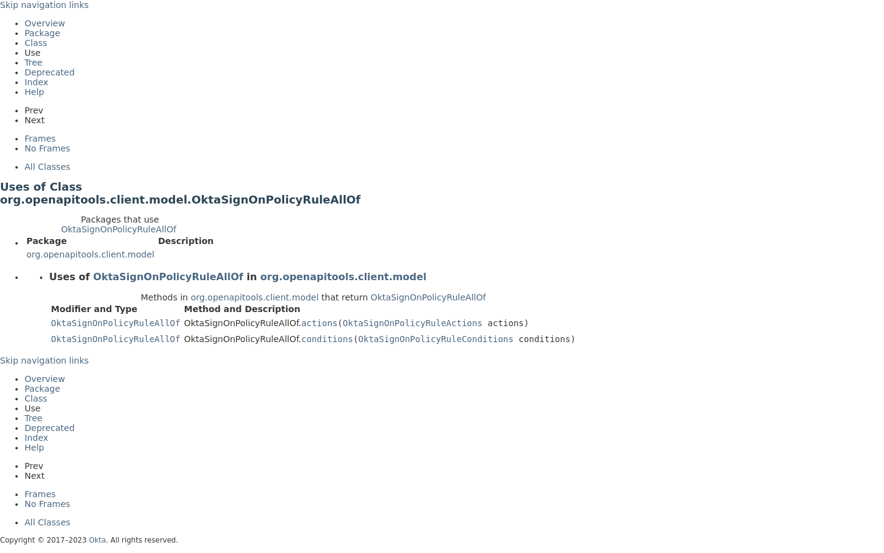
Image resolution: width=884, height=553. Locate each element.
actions (319, 323)
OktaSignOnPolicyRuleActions (413, 323)
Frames (40, 138)
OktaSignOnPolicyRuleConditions (436, 339)
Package (42, 33)
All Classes (48, 167)
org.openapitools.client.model (90, 254)
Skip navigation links (44, 5)
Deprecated (50, 72)
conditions (327, 339)
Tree (33, 62)
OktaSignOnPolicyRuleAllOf (118, 229)
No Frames (47, 148)
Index (36, 82)
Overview (45, 23)
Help (34, 92)
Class (36, 43)
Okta (97, 540)
